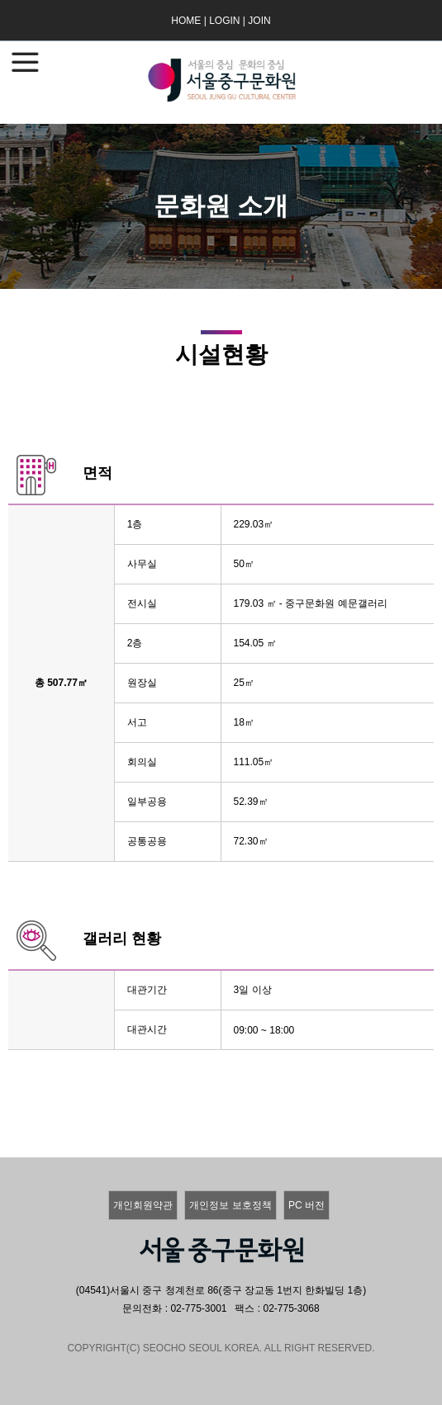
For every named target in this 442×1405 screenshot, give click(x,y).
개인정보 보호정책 (230, 1205)
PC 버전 (306, 1205)
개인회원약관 (143, 1205)
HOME (186, 20)
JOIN (259, 20)
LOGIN (224, 20)
